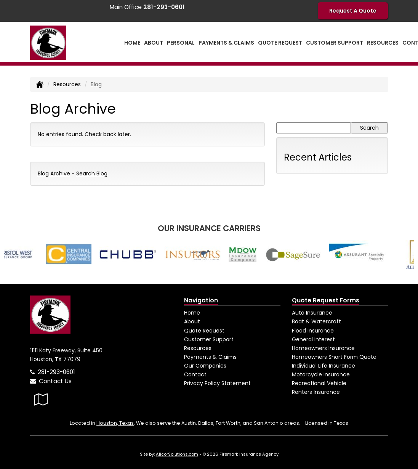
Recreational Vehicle (319, 383)
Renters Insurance (316, 392)
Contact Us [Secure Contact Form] (51, 381)
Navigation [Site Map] (201, 300)
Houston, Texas (115, 423)
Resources (67, 84)
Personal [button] (181, 43)
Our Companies (205, 365)
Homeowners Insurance (323, 348)
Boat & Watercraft (316, 321)
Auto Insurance (312, 312)
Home (132, 43)
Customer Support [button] (334, 43)
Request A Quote (352, 10)
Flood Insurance (313, 330)
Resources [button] (383, 43)
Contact (195, 374)
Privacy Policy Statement (217, 383)
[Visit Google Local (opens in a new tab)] (41, 399)
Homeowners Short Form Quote (334, 357)
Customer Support (209, 339)
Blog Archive (54, 173)
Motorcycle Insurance (321, 374)
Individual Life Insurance (323, 365)
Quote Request (204, 330)
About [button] (153, 43)
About (192, 321)
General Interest (313, 339)
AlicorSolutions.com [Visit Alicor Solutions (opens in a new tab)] (177, 454)
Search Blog (91, 173)
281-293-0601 (56, 372)
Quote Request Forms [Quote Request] (325, 300)
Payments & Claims (226, 43)
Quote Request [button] (280, 43)
